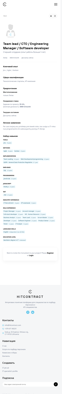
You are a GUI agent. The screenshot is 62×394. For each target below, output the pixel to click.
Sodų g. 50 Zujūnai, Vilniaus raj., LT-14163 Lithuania (15, 333)
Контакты (6, 356)
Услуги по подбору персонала (14, 349)
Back (5, 16)
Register (50, 253)
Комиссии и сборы (9, 353)
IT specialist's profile (9, 371)
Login (31, 255)
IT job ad (5, 368)
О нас (4, 346)
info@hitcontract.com (11, 325)
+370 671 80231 (9, 329)
